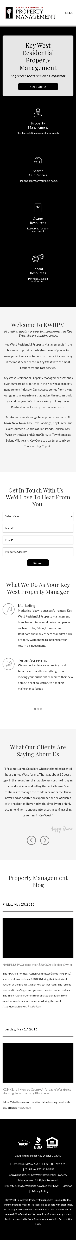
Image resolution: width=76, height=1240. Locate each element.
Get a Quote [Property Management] (38, 86)
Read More (34, 1006)
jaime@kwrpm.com (38, 1219)
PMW (55, 1185)
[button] (35, 709)
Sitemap (67, 1185)
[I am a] (38, 516)
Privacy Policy (39, 1191)
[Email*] (38, 540)
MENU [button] (69, 13)
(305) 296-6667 (30, 1163)
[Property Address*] (38, 551)
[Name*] (38, 528)
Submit (38, 563)
